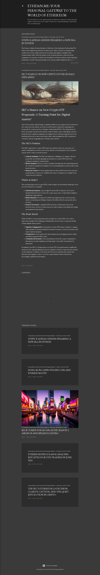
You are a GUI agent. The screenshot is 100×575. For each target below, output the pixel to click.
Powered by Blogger (50, 565)
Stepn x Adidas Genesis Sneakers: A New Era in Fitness (49, 340)
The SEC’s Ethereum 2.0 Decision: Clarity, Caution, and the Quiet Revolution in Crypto (48, 491)
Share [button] (23, 63)
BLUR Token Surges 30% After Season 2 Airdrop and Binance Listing (45, 432)
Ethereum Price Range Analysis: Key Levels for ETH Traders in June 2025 (50, 457)
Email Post (29, 265)
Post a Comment (31, 63)
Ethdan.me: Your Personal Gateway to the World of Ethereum (52, 10)
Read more (74, 63)
